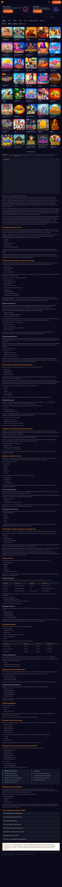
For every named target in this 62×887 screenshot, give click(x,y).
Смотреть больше (31, 151)
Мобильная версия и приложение (12, 182)
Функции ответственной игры (11, 186)
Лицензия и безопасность (10, 164)
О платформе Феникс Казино (11, 161)
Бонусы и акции (8, 179)
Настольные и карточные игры (12, 175)
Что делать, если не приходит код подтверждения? (14, 839)
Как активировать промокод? (10, 820)
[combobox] (24, 17)
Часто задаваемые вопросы (11, 191)
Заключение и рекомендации (11, 189)
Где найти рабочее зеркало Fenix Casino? (12, 817)
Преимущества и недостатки (11, 188)
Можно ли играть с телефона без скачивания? (13, 831)
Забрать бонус (7, 11)
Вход (49, 2)
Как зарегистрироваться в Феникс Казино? (13, 813)
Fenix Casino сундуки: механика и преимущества (16, 177)
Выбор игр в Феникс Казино (11, 172)
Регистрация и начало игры (11, 166)
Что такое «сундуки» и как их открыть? (12, 824)
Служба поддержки (9, 184)
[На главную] (2, 2)
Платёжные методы (9, 180)
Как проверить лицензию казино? (11, 835)
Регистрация (57, 2)
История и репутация (9, 163)
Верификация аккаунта (10, 168)
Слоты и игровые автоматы (11, 173)
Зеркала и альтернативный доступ (12, 170)
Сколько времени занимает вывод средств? (13, 828)
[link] (7, 34)
